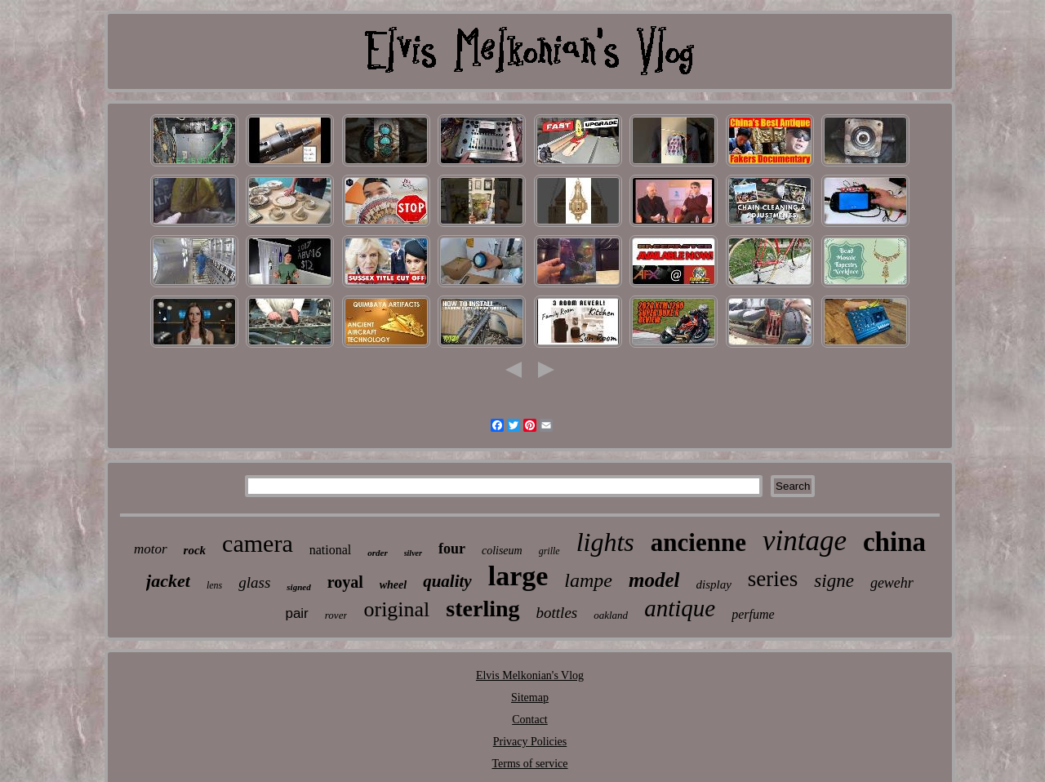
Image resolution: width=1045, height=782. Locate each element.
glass (254, 582)
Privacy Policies (530, 741)
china (894, 542)
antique (679, 608)
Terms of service (529, 764)
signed (298, 587)
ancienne (698, 542)
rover (336, 615)
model (654, 580)
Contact (530, 719)
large (518, 576)
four (451, 548)
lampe (588, 580)
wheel (393, 585)
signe (834, 581)
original (396, 609)
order (377, 553)
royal (345, 582)
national (330, 550)
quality (447, 581)
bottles (557, 612)
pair (296, 613)
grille (549, 551)
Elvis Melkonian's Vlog (530, 675)
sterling (482, 608)
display (713, 584)
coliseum (502, 550)
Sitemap (530, 697)
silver (413, 553)
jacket (168, 581)
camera (257, 543)
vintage (805, 541)
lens (214, 585)
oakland (611, 615)
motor (150, 549)
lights (605, 542)
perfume (753, 614)
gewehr (892, 583)
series (773, 579)
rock (195, 550)
